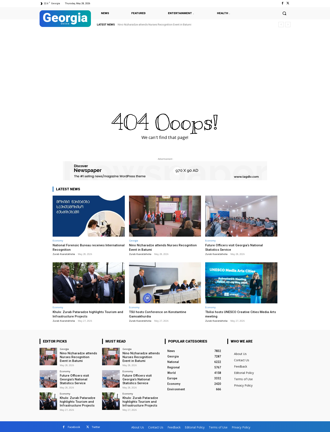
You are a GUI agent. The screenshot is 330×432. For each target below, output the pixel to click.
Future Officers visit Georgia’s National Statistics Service (156, 24)
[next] (287, 24)
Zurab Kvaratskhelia (64, 254)
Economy (58, 240)
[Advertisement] (165, 61)
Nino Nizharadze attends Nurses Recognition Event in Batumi (155, 247)
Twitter (96, 426)
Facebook (74, 426)
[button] (284, 13)
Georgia (133, 240)
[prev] (281, 24)
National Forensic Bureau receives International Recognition (80, 247)
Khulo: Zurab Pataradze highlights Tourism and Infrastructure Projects (87, 314)
